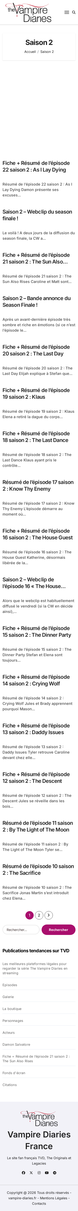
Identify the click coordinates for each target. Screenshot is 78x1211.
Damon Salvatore (16, 1044)
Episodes (9, 985)
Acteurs (8, 1032)
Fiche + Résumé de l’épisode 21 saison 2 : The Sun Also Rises (36, 262)
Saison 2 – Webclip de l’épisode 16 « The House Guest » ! (31, 586)
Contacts (39, 1203)
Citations (9, 1085)
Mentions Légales (54, 1198)
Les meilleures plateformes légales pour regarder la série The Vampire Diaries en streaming (34, 968)
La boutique (11, 1009)
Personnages (12, 1021)
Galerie (8, 997)
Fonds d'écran (13, 1073)
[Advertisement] (39, 108)
